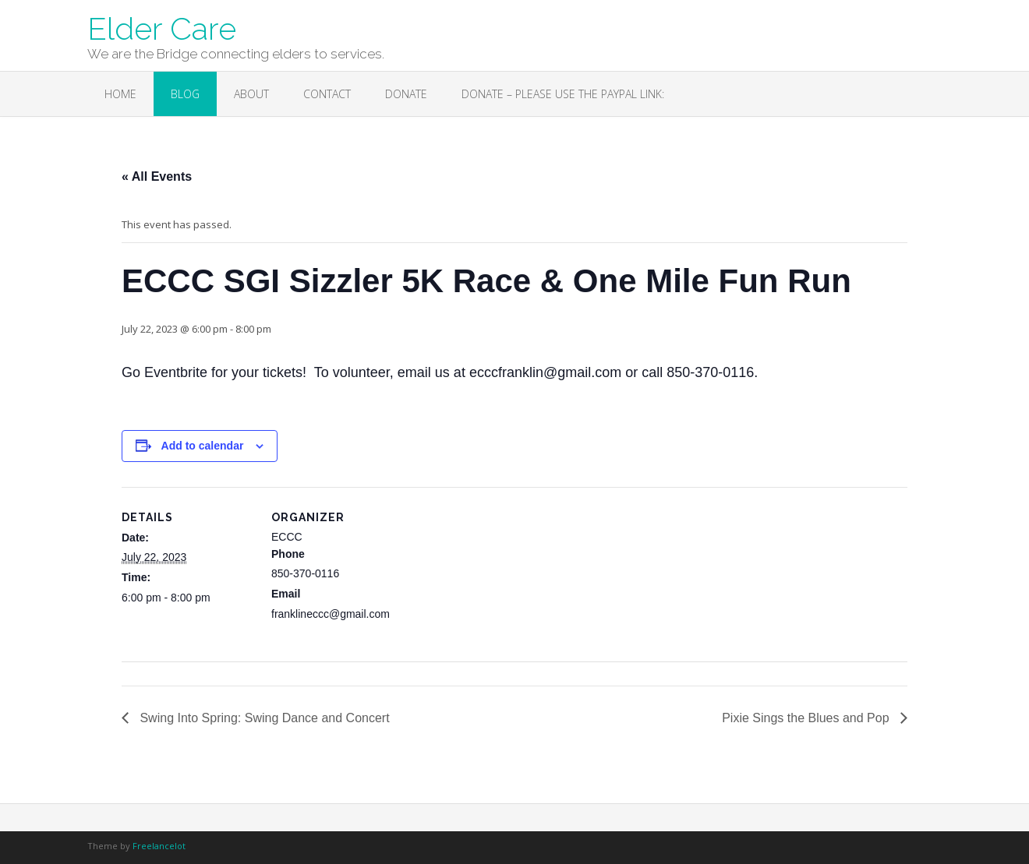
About (251, 93)
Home (120, 93)
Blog (185, 93)
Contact (327, 93)
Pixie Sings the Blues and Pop (807, 718)
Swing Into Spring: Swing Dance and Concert (263, 718)
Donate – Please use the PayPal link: (562, 93)
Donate (406, 93)
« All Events (157, 176)
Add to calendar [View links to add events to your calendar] (202, 445)
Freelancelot (159, 846)
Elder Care (161, 27)
